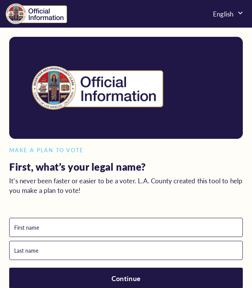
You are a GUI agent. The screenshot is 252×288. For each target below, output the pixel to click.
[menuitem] (204, 13)
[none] (204, 13)
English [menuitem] (223, 13)
